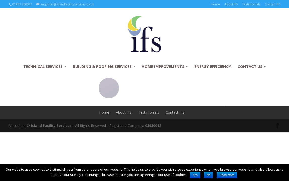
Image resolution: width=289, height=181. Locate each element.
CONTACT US (250, 66)
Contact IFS (272, 4)
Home (215, 4)
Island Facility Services (51, 125)
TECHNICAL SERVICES (43, 66)
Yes (195, 175)
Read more (227, 175)
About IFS (231, 4)
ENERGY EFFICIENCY (212, 66)
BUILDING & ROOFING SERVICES (102, 66)
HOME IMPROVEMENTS (163, 66)
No (208, 175)
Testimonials (251, 4)
